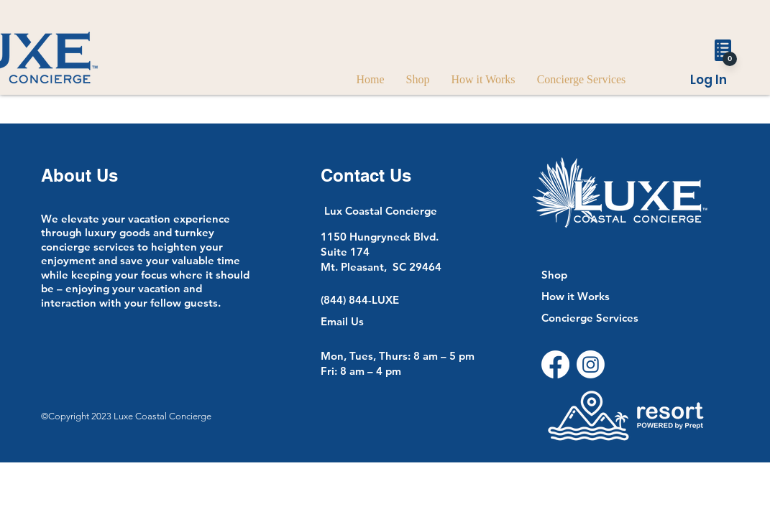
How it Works (575, 296)
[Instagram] (591, 364)
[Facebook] (555, 364)
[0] (730, 59)
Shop (554, 274)
